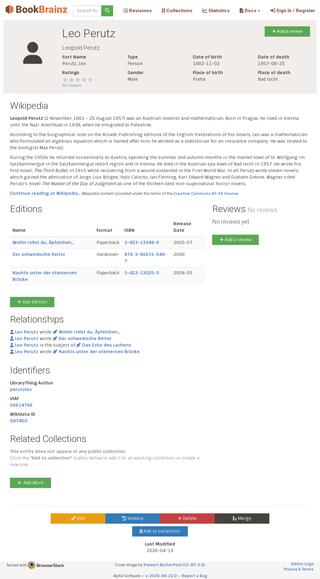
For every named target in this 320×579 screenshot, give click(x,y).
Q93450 (18, 421)
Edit (78, 518)
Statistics (216, 10)
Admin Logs (302, 563)
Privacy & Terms (298, 569)
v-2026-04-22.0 (161, 575)
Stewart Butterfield (162, 564)
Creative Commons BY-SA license (205, 193)
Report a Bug (194, 575)
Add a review (287, 31)
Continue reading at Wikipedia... (45, 193)
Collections (177, 10)
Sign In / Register (292, 10)
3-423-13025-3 (141, 273)
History (132, 518)
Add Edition (32, 302)
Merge (242, 518)
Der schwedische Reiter (38, 254)
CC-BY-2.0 (193, 564)
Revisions (137, 10)
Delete (187, 518)
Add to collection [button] (160, 531)
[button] (250, 10)
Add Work (30, 482)
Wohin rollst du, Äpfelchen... (43, 242)
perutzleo (21, 389)
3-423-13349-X (141, 242)
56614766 (21, 405)
